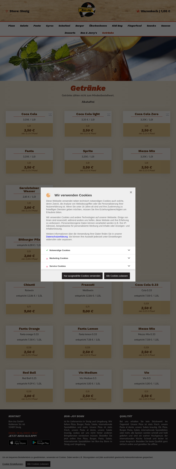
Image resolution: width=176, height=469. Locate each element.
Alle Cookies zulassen (117, 276)
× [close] (131, 192)
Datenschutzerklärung (57, 236)
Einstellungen (115, 236)
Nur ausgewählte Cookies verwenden (82, 276)
